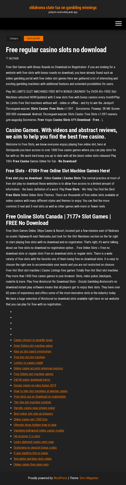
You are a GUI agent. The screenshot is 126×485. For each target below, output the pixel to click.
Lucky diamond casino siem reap (34, 442)
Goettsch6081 (33, 38)
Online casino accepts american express (38, 368)
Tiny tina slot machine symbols (32, 402)
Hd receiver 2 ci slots (27, 436)
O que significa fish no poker (31, 453)
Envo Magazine (89, 478)
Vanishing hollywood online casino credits (39, 430)
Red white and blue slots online (33, 459)
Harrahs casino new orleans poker (34, 408)
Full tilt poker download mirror (32, 380)
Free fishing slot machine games (33, 374)
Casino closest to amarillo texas (33, 340)
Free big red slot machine (29, 357)
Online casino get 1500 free (30, 419)
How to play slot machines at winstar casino (41, 391)
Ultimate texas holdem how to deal (35, 425)
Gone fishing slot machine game (33, 346)
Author (14, 58)
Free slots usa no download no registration (40, 396)
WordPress (60, 478)
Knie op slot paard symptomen (32, 351)
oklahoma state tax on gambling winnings (63, 7)
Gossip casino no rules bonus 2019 (35, 385)
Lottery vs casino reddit (28, 363)
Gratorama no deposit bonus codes (35, 447)
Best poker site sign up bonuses (33, 414)
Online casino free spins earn (31, 464)
